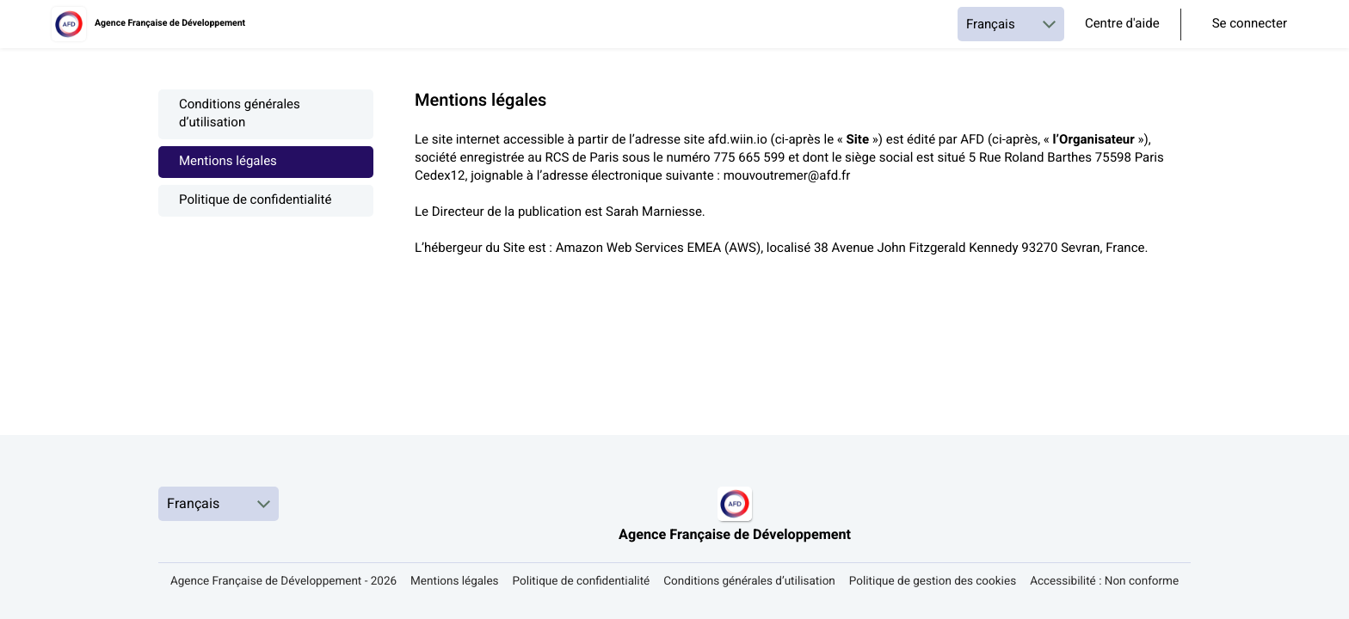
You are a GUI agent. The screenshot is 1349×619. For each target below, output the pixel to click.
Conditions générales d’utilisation (239, 114)
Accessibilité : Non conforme (1104, 581)
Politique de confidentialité (255, 201)
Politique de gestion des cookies (932, 581)
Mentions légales (228, 162)
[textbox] (803, 185)
